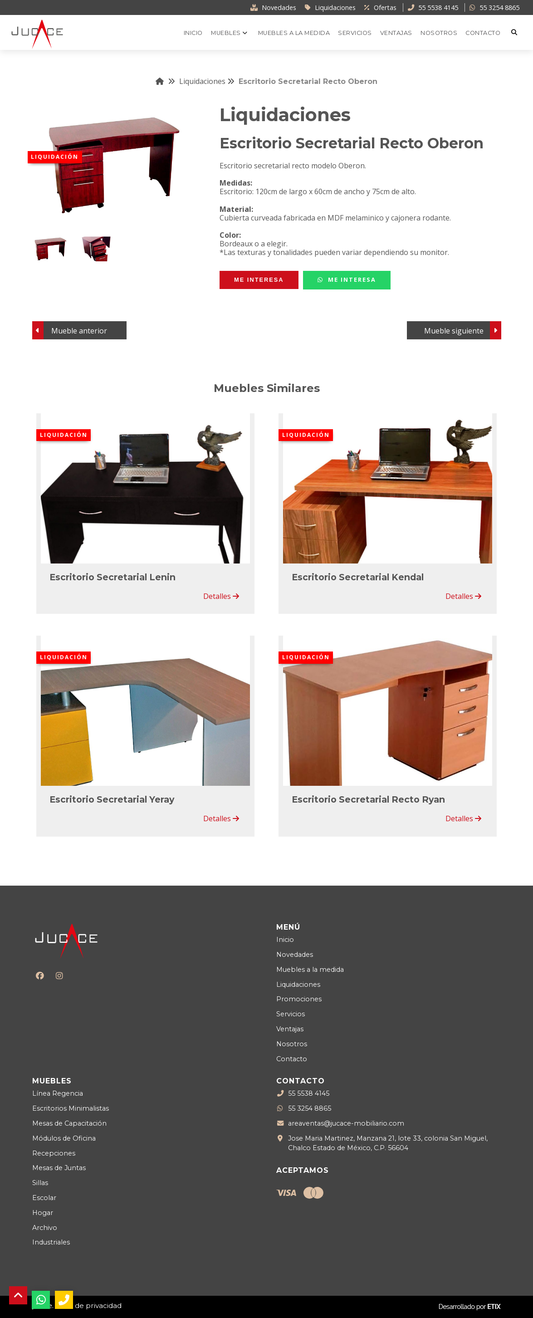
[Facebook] (39, 975)
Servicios (290, 1014)
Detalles (221, 596)
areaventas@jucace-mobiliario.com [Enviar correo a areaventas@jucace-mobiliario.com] (346, 1124)
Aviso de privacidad (88, 1305)
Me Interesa (347, 279)
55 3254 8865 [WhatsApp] (309, 1109)
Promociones (299, 999)
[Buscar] (515, 32)
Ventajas (289, 1029)
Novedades (294, 955)
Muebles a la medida (310, 969)
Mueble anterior (79, 331)
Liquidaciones (207, 81)
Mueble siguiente (454, 331)
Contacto (291, 1059)
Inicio (285, 940)
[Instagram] (59, 975)
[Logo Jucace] (37, 33)
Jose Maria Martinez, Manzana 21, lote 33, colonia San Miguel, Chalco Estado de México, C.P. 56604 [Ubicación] (388, 1143)
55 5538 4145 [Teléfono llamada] (308, 1094)
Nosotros (291, 1044)
